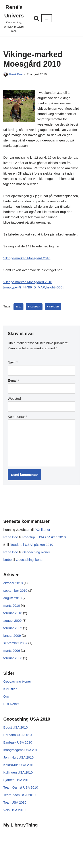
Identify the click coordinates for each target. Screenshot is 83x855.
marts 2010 (11, 605)
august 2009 (12, 620)
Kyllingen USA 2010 (18, 772)
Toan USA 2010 (14, 802)
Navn (13, 362)
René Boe (16, 74)
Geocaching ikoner (36, 552)
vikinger (53, 306)
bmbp (7, 559)
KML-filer (10, 689)
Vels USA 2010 (14, 810)
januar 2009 (12, 635)
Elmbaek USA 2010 (17, 742)
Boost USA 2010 (15, 727)
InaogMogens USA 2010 (21, 750)
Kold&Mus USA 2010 (18, 765)
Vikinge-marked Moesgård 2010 (26, 258)
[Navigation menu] (46, 18)
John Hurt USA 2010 (18, 757)
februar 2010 (12, 613)
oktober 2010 (13, 583)
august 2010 (12, 598)
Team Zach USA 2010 (19, 795)
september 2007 (15, 643)
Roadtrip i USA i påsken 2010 (44, 537)
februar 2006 (12, 658)
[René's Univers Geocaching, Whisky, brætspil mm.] (14, 18)
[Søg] (36, 18)
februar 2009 (12, 628)
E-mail (13, 380)
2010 (18, 306)
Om (6, 696)
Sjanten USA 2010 (17, 780)
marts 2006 (11, 650)
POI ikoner (42, 529)
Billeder (34, 306)
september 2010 (15, 590)
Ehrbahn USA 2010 (17, 735)
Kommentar (17, 416)
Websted (14, 398)
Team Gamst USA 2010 (20, 787)
